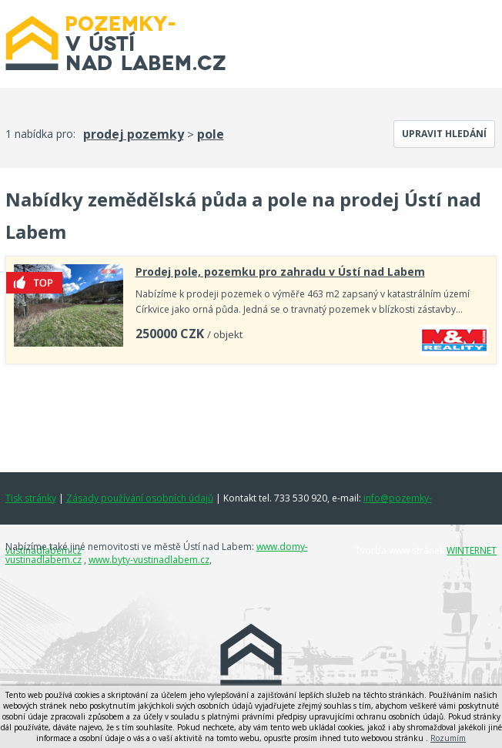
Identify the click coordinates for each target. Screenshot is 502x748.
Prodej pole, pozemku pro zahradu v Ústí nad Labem (280, 271)
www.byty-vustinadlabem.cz (149, 559)
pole (210, 134)
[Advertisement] (252, 414)
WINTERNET (472, 550)
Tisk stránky (30, 498)
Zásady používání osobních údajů (139, 498)
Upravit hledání (444, 133)
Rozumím (448, 738)
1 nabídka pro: (40, 133)
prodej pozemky (133, 134)
